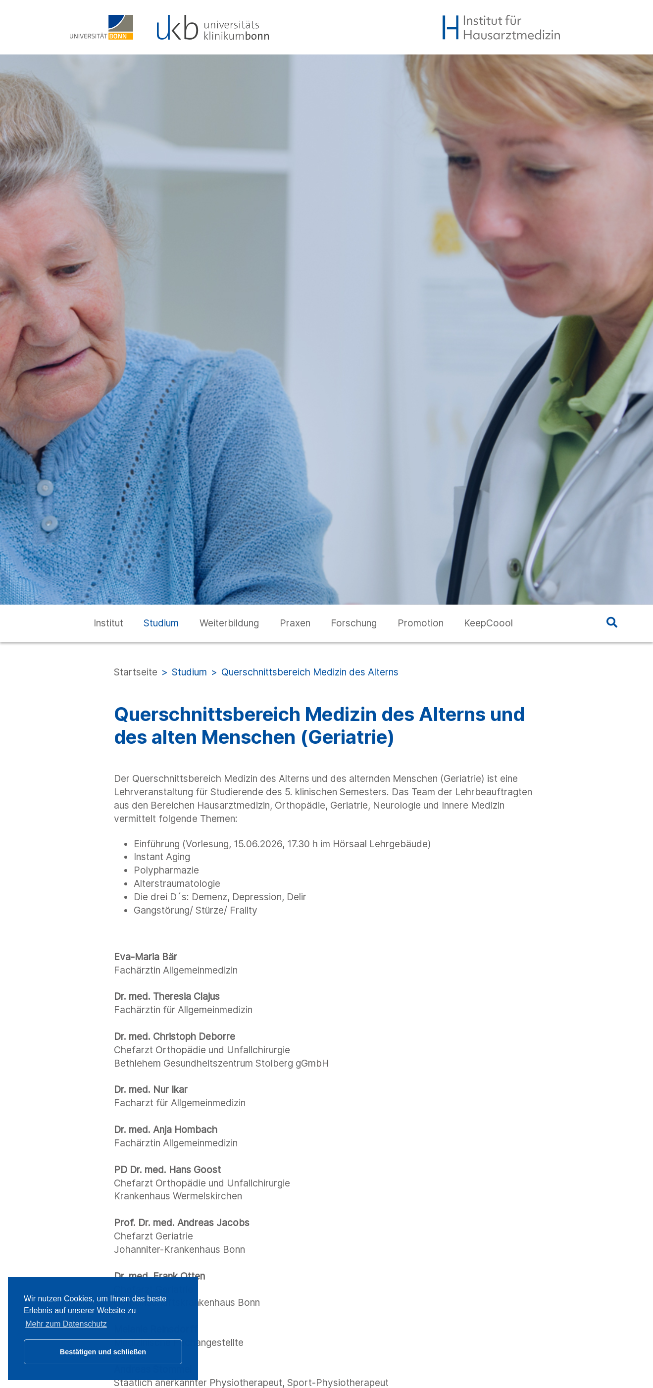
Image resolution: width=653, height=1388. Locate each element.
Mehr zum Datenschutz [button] (66, 1324)
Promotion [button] (421, 623)
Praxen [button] (295, 623)
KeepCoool (488, 623)
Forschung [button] (354, 623)
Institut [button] (108, 623)
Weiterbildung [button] (229, 623)
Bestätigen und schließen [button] (103, 1352)
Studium (189, 672)
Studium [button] (161, 623)
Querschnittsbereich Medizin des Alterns (310, 672)
